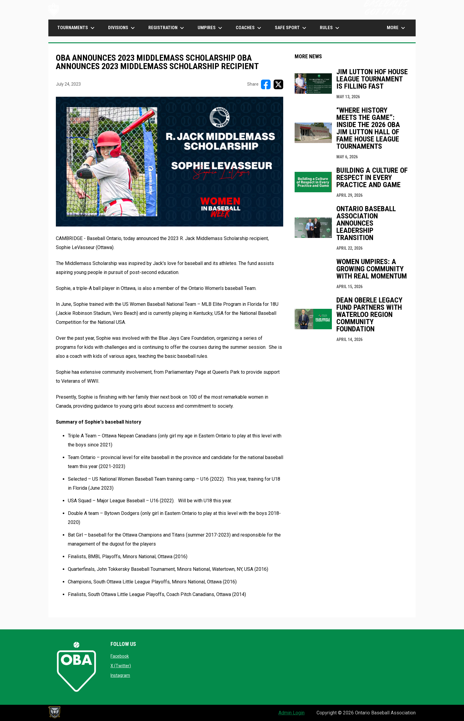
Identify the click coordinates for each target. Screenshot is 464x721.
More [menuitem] (397, 28)
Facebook (120, 656)
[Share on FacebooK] (266, 84)
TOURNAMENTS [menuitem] (76, 28)
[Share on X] (278, 84)
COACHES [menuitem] (249, 28)
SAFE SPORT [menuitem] (291, 28)
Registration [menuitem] (167, 28)
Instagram (120, 675)
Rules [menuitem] (330, 28)
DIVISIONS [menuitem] (122, 28)
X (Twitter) (121, 665)
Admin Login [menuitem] (291, 713)
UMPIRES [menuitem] (211, 28)
